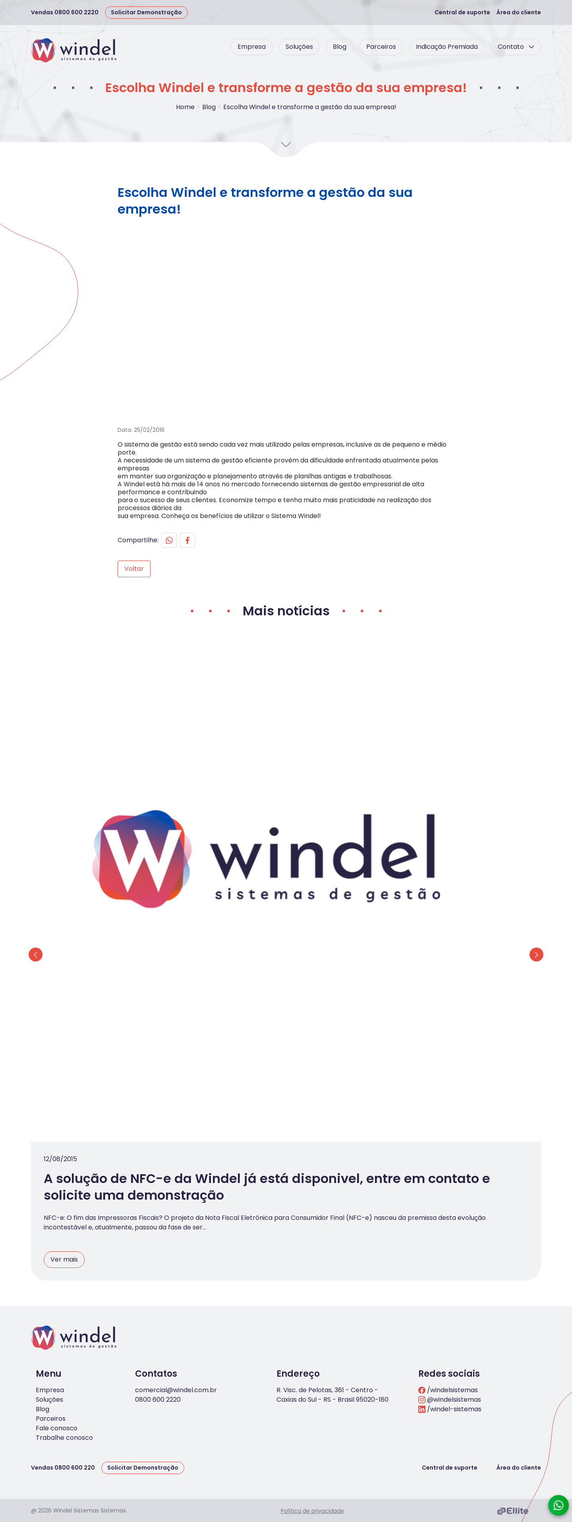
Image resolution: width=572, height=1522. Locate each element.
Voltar (172, 607)
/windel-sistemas (449, 1370)
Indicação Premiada (447, 46)
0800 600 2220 (158, 1360)
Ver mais (189, 1141)
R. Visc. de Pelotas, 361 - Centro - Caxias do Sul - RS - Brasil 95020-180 (332, 1356)
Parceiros (381, 46)
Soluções (299, 46)
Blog (339, 46)
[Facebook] (226, 578)
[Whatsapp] (207, 578)
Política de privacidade (312, 1472)
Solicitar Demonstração (146, 12)
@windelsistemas (449, 1360)
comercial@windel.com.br (176, 1351)
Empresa (252, 46)
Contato (516, 46)
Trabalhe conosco (64, 1398)
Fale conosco (56, 1389)
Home (185, 107)
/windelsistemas (448, 1351)
